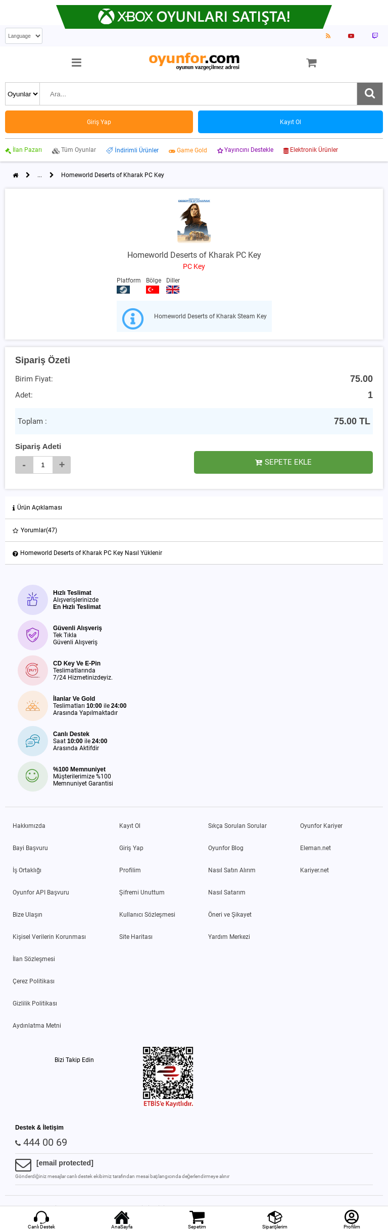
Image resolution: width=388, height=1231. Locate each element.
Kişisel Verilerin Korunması (49, 936)
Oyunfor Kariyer (321, 825)
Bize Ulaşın (27, 914)
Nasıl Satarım (227, 892)
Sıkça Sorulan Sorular (237, 825)
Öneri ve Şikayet (230, 914)
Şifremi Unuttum (142, 892)
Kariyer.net (314, 870)
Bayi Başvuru (30, 848)
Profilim (130, 870)
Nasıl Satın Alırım (232, 870)
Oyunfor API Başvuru (41, 892)
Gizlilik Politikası (35, 1003)
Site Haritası (136, 936)
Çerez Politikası (34, 981)
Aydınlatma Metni (37, 1025)
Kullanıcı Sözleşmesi (147, 914)
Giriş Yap (131, 848)
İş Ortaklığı (27, 870)
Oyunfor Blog (226, 848)
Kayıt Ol (129, 825)
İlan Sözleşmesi (34, 959)
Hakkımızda (29, 825)
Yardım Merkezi (229, 936)
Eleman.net (315, 848)
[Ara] (370, 93)
